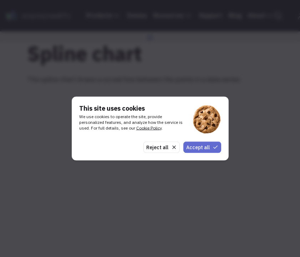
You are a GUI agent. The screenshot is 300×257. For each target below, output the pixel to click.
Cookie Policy (149, 127)
